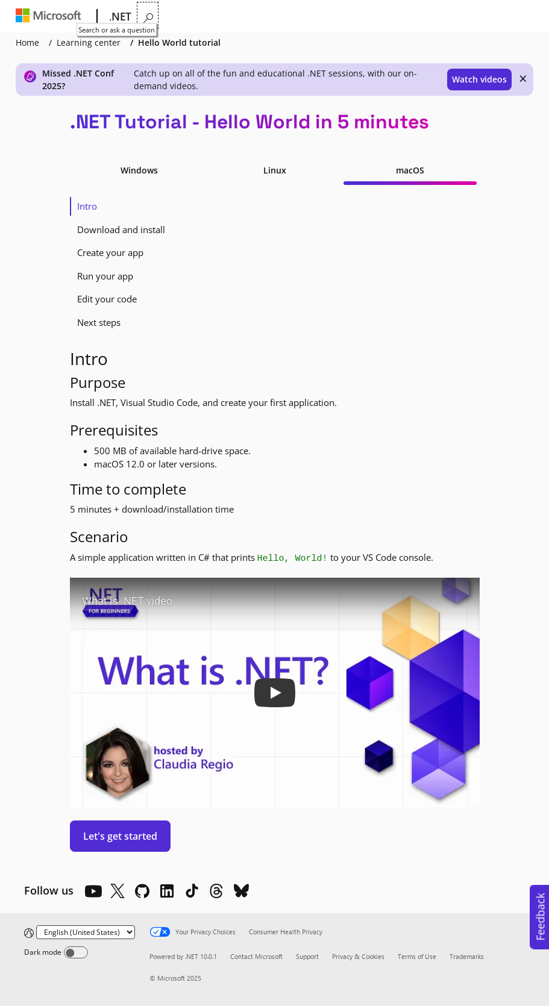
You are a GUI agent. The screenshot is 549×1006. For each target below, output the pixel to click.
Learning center (89, 42)
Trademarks (467, 956)
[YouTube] (93, 891)
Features (215, 16)
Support (307, 956)
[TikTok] (191, 891)
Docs (294, 16)
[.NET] (119, 17)
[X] (117, 891)
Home (27, 42)
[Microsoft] (51, 17)
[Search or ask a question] (525, 15)
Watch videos (479, 79)
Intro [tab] (87, 206)
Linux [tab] (274, 170)
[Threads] (216, 891)
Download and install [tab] (121, 229)
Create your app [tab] (110, 252)
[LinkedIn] (167, 891)
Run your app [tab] (105, 276)
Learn (260, 16)
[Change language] (85, 932)
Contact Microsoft (256, 956)
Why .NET (161, 16)
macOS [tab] (410, 170)
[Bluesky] (241, 891)
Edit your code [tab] (107, 299)
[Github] (142, 891)
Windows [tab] (139, 170)
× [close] (523, 78)
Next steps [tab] (99, 322)
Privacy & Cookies (358, 956)
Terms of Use (417, 956)
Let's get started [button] (120, 836)
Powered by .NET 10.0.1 (183, 956)
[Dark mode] (76, 952)
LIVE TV (385, 16)
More (335, 16)
